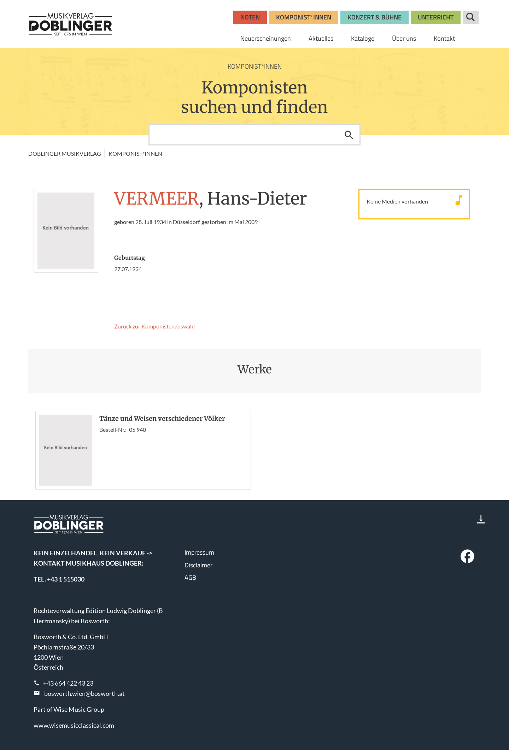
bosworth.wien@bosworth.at (84, 693)
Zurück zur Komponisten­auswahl (154, 326)
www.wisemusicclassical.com (74, 725)
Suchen (348, 134)
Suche (471, 17)
